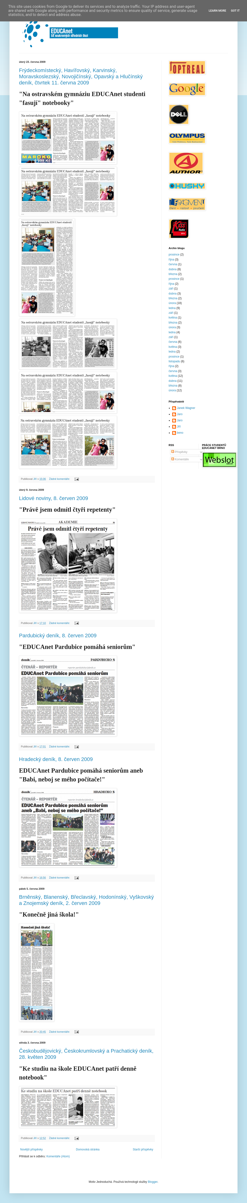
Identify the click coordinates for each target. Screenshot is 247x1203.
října (171, 259)
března (173, 274)
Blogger (152, 1181)
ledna (172, 308)
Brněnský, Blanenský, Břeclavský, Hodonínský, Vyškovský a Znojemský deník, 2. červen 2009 (86, 900)
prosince (174, 254)
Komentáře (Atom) (58, 1156)
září (171, 288)
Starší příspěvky (143, 1149)
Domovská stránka (88, 1149)
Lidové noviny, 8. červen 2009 (53, 498)
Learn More (217, 10)
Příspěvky (179, 452)
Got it (235, 10)
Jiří (179, 426)
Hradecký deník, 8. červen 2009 (56, 759)
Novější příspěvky (31, 1149)
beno (180, 432)
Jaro (179, 414)
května (173, 317)
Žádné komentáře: (60, 478)
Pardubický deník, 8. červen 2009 (58, 635)
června (173, 264)
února (172, 303)
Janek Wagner (186, 408)
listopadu (174, 361)
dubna (172, 269)
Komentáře (180, 459)
